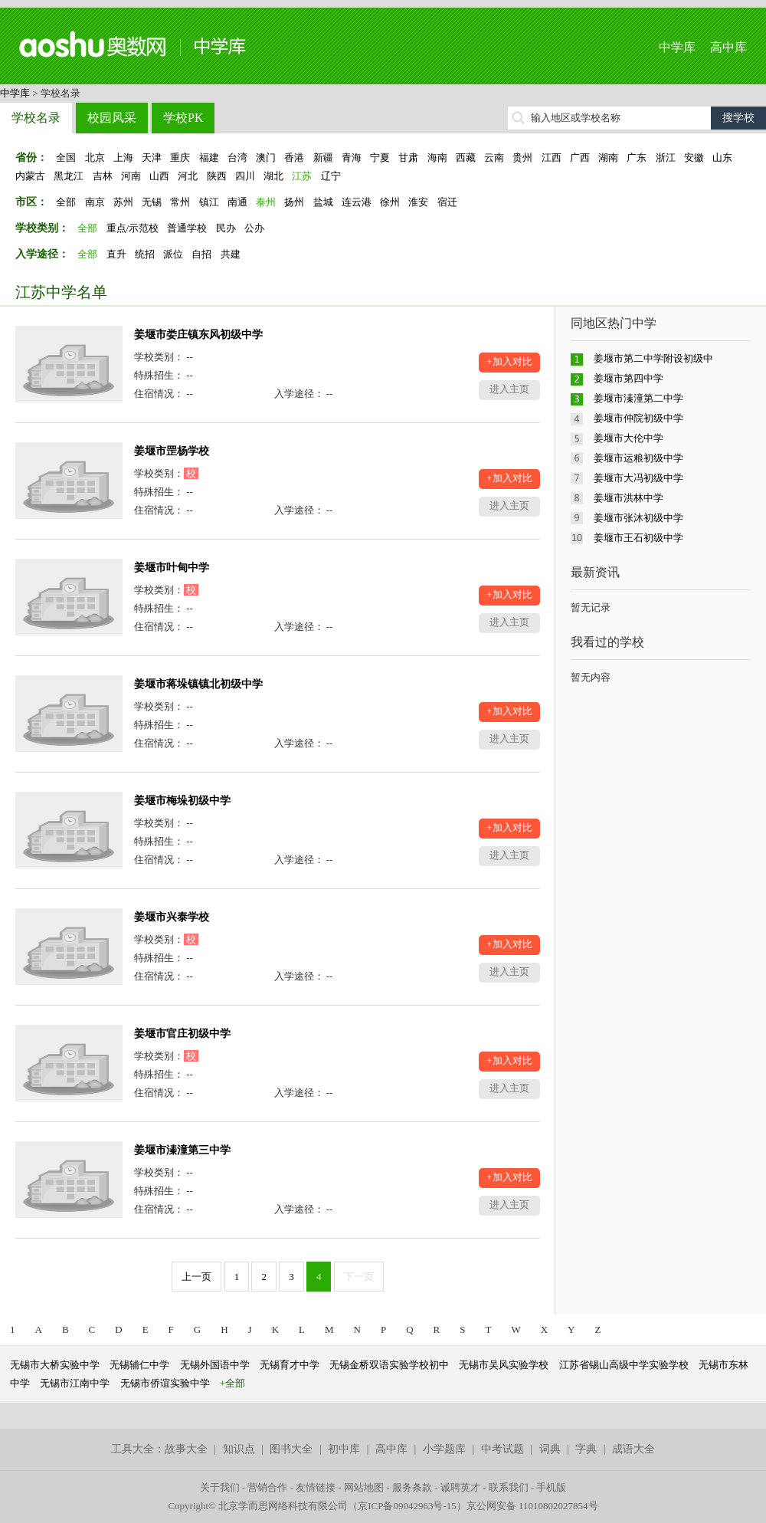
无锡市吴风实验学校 (503, 1364)
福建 (209, 157)
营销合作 (267, 1487)
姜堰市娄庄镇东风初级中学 (198, 334)
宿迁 (447, 202)
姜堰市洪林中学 (628, 498)
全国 (66, 157)
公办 (254, 228)
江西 (551, 157)
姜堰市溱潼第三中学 (182, 1150)
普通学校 (187, 228)
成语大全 (633, 1449)
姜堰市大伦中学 (628, 438)
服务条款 (412, 1487)
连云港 (357, 202)
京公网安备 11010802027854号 (532, 1506)
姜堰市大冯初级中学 (638, 478)
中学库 (677, 47)
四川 (245, 176)
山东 (722, 157)
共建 (231, 254)
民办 (226, 228)
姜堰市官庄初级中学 (182, 1033)
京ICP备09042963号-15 (407, 1506)
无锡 (152, 202)
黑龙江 (68, 176)
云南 (494, 157)
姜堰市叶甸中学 (171, 567)
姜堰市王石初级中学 (638, 537)
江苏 (302, 176)
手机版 (551, 1487)
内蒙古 (30, 176)
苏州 (123, 202)
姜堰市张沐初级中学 (638, 518)
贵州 (522, 157)
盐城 (323, 202)
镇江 (209, 202)
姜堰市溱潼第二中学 (638, 398)
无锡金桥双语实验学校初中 (389, 1364)
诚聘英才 (460, 1487)
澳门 (266, 157)
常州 (180, 202)
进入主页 (509, 389)
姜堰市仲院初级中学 (638, 418)
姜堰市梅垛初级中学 (182, 800)
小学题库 (444, 1449)
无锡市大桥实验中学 (55, 1364)
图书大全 (291, 1449)
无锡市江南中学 (75, 1383)
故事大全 (186, 1449)
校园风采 (111, 117)
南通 (237, 202)
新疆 (323, 157)
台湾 (237, 157)
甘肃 (408, 157)
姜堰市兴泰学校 (171, 917)
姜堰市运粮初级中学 (638, 458)
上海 (123, 157)
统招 (145, 254)
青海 (352, 157)
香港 (294, 157)
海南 (437, 157)
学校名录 (36, 117)
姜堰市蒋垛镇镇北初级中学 (198, 684)
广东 (637, 157)
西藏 (466, 157)
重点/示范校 (132, 228)
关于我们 (220, 1487)
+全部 (232, 1383)
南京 (95, 202)
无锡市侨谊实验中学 (165, 1383)
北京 (95, 157)
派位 (173, 254)
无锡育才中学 (289, 1364)
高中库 (728, 47)
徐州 (390, 202)
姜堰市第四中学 (628, 378)
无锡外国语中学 (215, 1364)
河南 (131, 176)
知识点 (239, 1449)
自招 (201, 254)
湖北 (273, 176)
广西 (580, 157)
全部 (66, 202)
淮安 (418, 202)
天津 (152, 157)
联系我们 (509, 1487)
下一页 (359, 1276)
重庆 (180, 157)
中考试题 (502, 1449)
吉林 (103, 176)
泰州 (266, 202)
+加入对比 (509, 361)
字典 (586, 1449)
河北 (188, 176)
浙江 (666, 157)
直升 (116, 254)
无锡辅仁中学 (139, 1364)
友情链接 (316, 1487)
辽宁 (331, 176)
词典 (550, 1449)
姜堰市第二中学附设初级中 (653, 358)
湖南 (608, 157)
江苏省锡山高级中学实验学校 (624, 1364)
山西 (159, 176)
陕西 (217, 176)
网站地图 (364, 1487)
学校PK (183, 117)
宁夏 (380, 157)
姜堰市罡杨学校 (171, 451)
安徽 (694, 157)
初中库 (344, 1449)
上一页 (196, 1276)
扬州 (294, 202)
